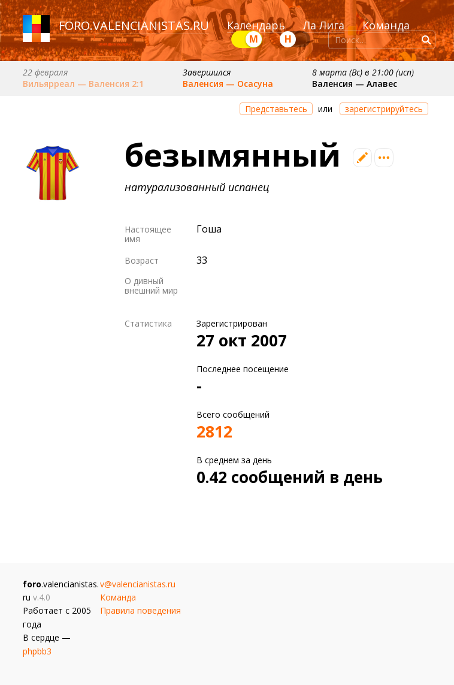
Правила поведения (140, 610)
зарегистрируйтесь (384, 108)
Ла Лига (323, 25)
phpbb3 (37, 651)
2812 (214, 431)
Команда (386, 25)
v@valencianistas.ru (137, 584)
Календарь (256, 25)
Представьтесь (276, 108)
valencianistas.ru (151, 25)
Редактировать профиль (362, 157)
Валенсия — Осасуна (228, 83)
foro (74, 25)
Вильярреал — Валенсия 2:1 (83, 83)
